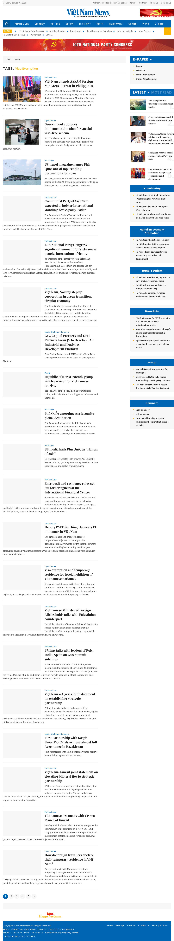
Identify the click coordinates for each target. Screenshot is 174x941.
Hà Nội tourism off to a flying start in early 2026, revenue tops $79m (153, 279)
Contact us (143, 925)
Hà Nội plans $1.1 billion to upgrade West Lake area (152, 208)
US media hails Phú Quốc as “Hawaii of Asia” (71, 451)
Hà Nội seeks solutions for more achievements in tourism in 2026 (151, 294)
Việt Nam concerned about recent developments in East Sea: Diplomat (152, 386)
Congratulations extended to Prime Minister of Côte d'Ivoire (160, 120)
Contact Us (166, 3)
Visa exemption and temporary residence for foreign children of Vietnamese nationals (69, 574)
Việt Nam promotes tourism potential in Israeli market (160, 103)
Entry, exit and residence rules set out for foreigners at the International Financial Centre (69, 487)
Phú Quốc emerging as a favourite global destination (69, 415)
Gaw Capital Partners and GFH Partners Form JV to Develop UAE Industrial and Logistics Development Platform (69, 342)
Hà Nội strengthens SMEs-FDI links (152, 239)
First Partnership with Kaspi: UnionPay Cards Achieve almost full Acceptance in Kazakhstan (71, 742)
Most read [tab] (161, 92)
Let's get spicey (143, 409)
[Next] (34, 896)
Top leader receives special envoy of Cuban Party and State (160, 155)
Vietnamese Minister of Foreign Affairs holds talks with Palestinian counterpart (70, 614)
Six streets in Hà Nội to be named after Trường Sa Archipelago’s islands (153, 378)
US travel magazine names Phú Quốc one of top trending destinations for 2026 (67, 168)
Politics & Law (22, 23)
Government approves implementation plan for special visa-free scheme (68, 128)
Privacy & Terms (160, 925)
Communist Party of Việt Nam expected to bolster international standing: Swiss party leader (69, 205)
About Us (154, 3)
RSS (172, 925)
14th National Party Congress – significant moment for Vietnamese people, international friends (71, 249)
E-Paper (159, 23)
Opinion (132, 23)
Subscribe (140, 70)
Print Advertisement (145, 74)
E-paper (140, 59)
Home (8, 59)
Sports (100, 23)
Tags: (8, 68)
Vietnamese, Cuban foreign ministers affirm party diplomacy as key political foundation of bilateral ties (161, 138)
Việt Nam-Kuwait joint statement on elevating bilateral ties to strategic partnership (71, 776)
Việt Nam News (88, 13)
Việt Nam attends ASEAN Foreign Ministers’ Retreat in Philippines (69, 83)
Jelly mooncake (143, 414)
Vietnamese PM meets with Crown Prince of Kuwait (70, 817)
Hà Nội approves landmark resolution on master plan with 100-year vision (153, 216)
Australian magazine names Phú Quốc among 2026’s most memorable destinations (153, 333)
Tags (16, 59)
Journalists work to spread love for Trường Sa (152, 371)
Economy (40, 23)
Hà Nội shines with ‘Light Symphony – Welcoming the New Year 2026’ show (153, 199)
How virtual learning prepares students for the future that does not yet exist (152, 422)
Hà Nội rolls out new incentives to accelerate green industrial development (151, 255)
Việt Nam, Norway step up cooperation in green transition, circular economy (68, 296)
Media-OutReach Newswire (57, 332)
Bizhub (133, 3)
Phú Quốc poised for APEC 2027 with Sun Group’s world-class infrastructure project (153, 321)
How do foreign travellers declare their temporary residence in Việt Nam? (69, 859)
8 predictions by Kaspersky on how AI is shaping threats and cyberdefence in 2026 (153, 344)
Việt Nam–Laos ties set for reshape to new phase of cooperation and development (160, 174)
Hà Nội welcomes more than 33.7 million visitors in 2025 (151, 287)
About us (131, 925)
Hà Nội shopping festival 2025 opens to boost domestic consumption (152, 246)
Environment (116, 23)
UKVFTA (49, 35)
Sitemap (120, 925)
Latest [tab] (139, 92)
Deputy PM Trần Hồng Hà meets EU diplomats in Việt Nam (71, 529)
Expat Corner (50, 120)
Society (69, 23)
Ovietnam (142, 3)
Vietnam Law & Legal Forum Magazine (110, 3)
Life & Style (85, 23)
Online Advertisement (146, 78)
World (145, 23)
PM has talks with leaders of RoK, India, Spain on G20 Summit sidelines (69, 654)
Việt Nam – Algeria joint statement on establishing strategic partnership (70, 698)
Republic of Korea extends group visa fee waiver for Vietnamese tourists (69, 381)
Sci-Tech (55, 23)
